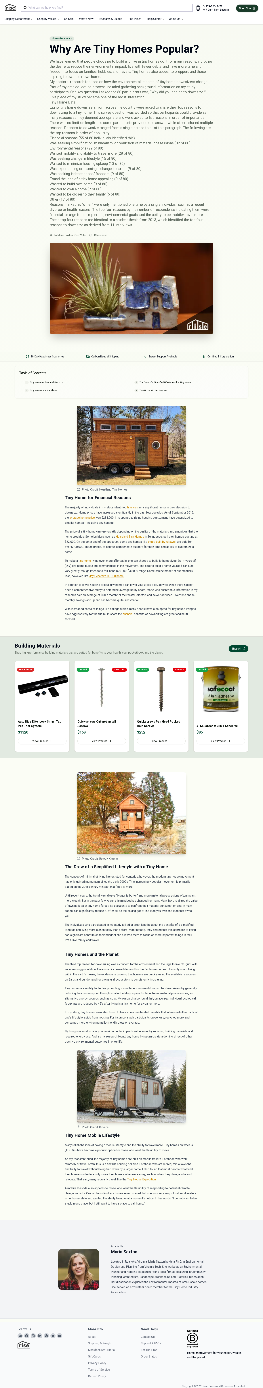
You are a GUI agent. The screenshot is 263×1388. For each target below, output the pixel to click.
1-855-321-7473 (212, 6)
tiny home (85, 560)
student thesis (127, 220)
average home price (82, 517)
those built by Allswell (162, 541)
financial (128, 614)
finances (132, 507)
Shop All (238, 648)
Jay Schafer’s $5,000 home (106, 576)
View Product (42, 741)
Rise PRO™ (134, 19)
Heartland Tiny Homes (130, 536)
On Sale (69, 19)
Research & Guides (110, 19)
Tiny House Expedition (141, 1179)
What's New (86, 19)
